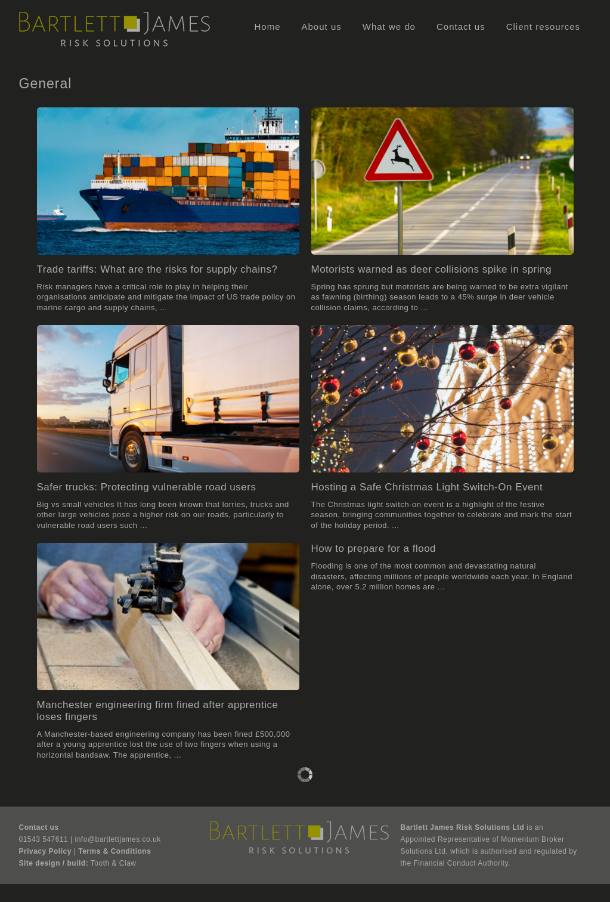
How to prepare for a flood (373, 548)
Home (268, 26)
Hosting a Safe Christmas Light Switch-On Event (427, 487)
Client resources (543, 26)
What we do (389, 26)
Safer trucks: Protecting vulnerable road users (146, 487)
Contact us (460, 26)
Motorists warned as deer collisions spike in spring (431, 269)
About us (322, 26)
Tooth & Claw (114, 863)
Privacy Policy (45, 851)
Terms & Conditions (114, 851)
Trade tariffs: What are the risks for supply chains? (157, 269)
